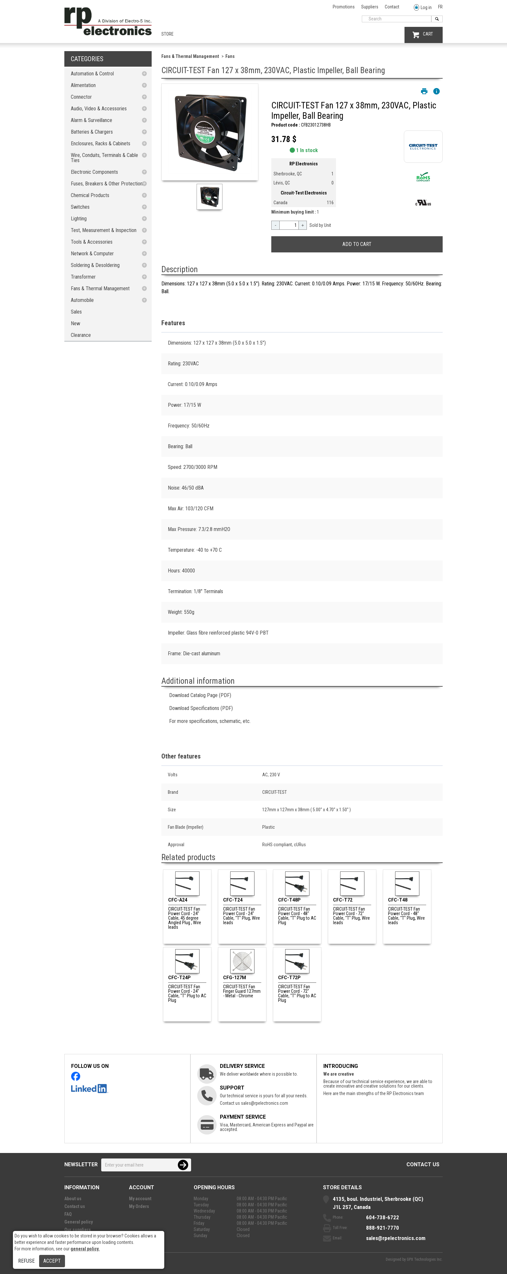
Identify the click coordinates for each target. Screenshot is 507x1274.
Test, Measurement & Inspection (103, 230)
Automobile (82, 300)
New (75, 323)
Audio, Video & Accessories (99, 108)
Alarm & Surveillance (91, 120)
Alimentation (83, 85)
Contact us (422, 1164)
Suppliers (369, 6)
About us (72, 1198)
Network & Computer (92, 253)
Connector (81, 97)
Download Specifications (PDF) (201, 708)
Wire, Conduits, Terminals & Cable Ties (104, 157)
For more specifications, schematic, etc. (210, 721)
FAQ (68, 1214)
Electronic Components (94, 172)
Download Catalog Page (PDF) (200, 695)
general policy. (85, 1248)
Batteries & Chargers (92, 132)
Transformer (83, 277)
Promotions (344, 6)
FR (440, 6)
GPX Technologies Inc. (425, 1259)
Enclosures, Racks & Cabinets (100, 143)
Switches (80, 207)
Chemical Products (90, 195)
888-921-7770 (382, 1227)
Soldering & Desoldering (95, 265)
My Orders (139, 1206)
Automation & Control (92, 74)
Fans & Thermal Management (100, 288)
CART (423, 34)
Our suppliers (77, 1229)
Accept (52, 1261)
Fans (230, 56)
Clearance (81, 335)
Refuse (26, 1261)
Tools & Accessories (92, 242)
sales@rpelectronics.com (264, 1103)
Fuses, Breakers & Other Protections (108, 184)
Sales (76, 312)
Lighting (79, 219)
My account (140, 1198)
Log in (423, 8)
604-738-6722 (382, 1217)
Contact (392, 6)
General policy (78, 1221)
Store (167, 34)
